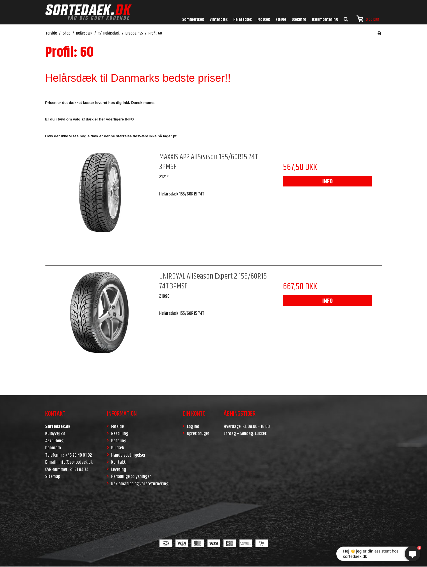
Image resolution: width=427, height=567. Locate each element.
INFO (327, 181)
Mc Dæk (263, 19)
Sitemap (52, 476)
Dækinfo (299, 19)
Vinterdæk (219, 19)
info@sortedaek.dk (75, 462)
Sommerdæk (193, 19)
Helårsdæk (242, 19)
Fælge (281, 19)
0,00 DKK (368, 19)
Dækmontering (325, 19)
